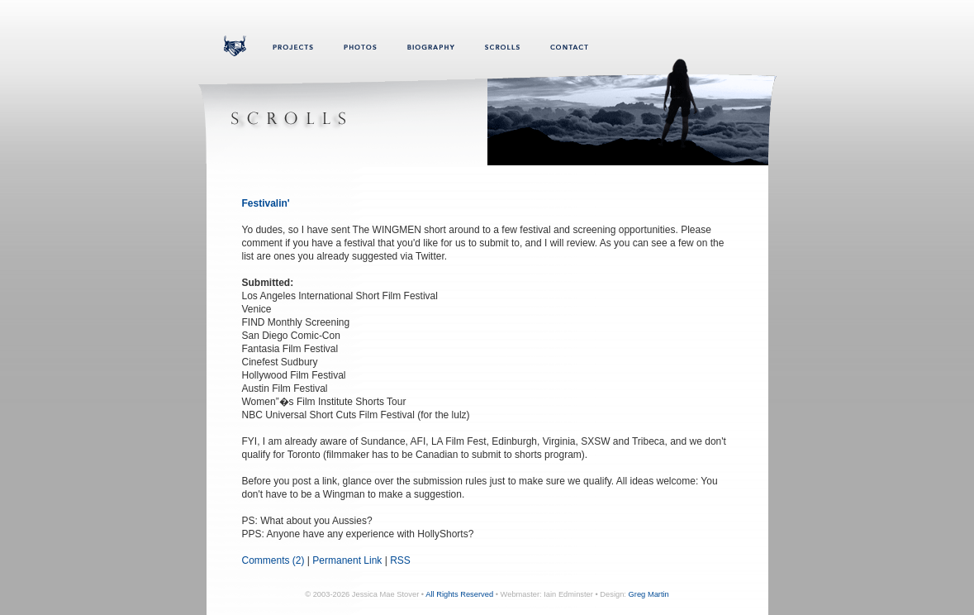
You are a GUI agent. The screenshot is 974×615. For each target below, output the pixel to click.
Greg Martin (649, 594)
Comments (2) (273, 560)
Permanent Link (347, 560)
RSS (400, 560)
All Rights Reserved (459, 594)
